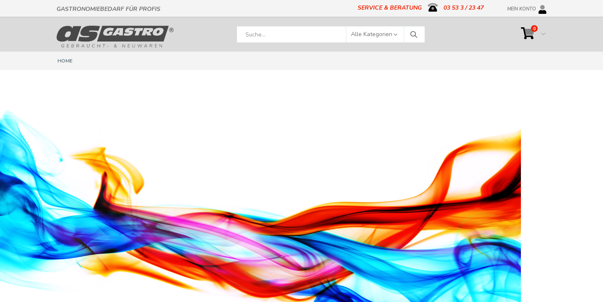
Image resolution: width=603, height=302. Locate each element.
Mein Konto (521, 7)
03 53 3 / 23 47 (463, 8)
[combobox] (331, 34)
